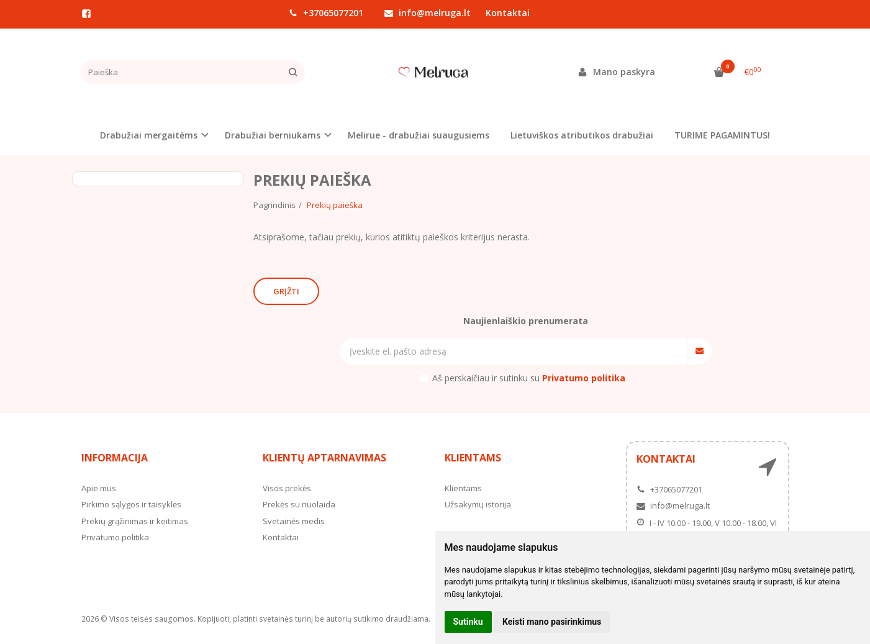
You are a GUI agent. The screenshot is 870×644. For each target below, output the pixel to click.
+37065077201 (326, 13)
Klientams (473, 458)
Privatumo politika (115, 537)
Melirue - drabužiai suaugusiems (418, 135)
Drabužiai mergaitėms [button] (148, 135)
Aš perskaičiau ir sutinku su (528, 378)
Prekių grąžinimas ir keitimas (134, 521)
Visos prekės (287, 488)
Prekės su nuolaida (299, 504)
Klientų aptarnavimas (324, 458)
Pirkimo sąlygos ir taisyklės (131, 504)
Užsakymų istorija (478, 504)
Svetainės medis (294, 521)
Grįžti (286, 291)
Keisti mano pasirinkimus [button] (551, 622)
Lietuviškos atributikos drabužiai (581, 135)
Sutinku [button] (468, 622)
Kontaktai (508, 13)
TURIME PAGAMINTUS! (722, 135)
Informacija (114, 458)
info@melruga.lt (427, 13)
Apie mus (98, 488)
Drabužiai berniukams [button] (272, 135)
